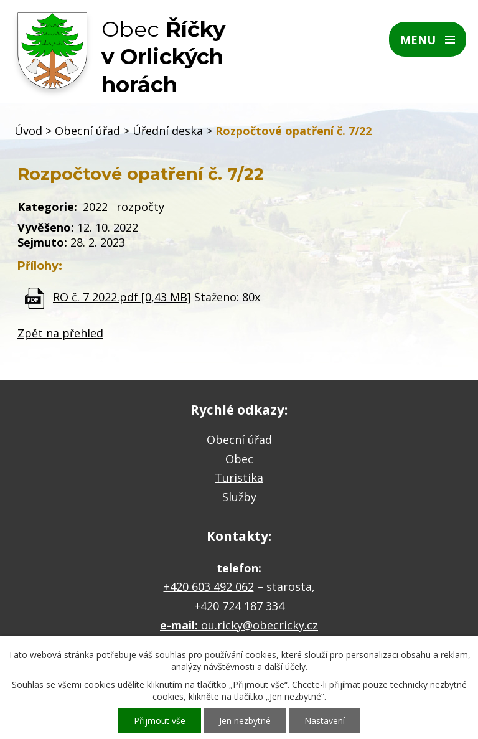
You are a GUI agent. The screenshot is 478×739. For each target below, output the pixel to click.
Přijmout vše (159, 721)
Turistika (239, 477)
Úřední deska (168, 130)
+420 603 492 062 (209, 586)
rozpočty (140, 206)
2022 (95, 206)
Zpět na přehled (60, 333)
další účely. (286, 666)
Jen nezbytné (245, 721)
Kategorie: (47, 206)
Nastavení (324, 721)
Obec (239, 458)
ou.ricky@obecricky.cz (259, 625)
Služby (239, 496)
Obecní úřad (87, 130)
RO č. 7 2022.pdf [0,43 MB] (122, 296)
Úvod (28, 130)
